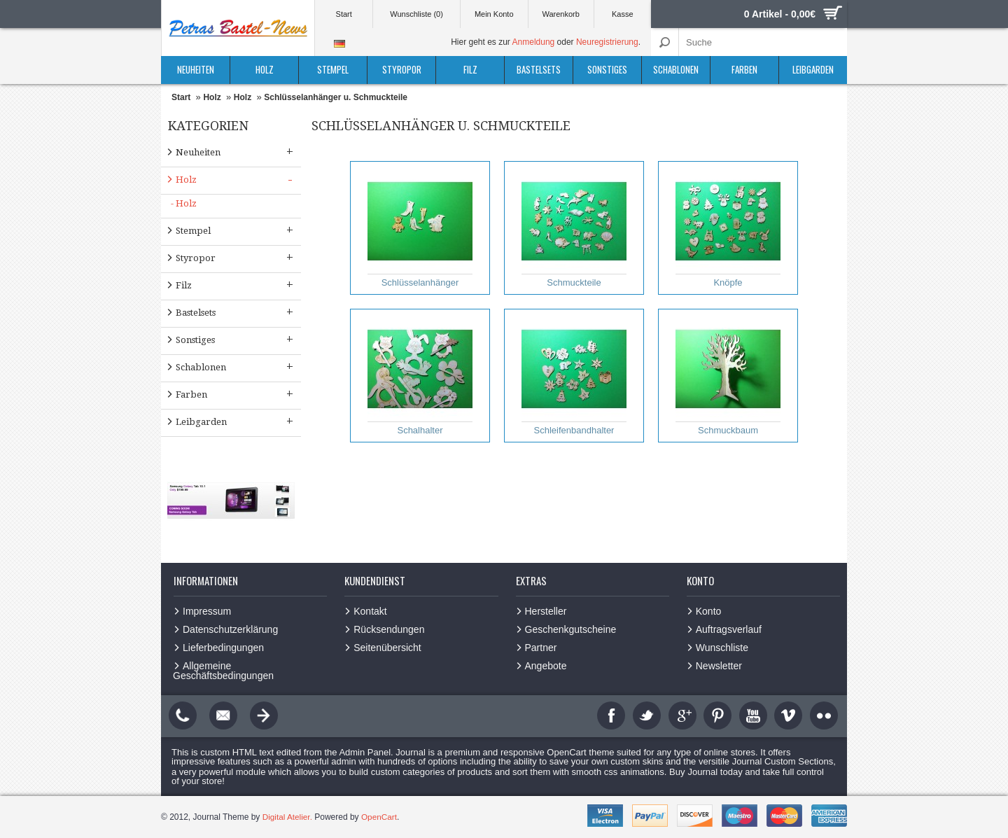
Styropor (401, 69)
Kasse (623, 14)
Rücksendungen (389, 629)
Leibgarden (813, 69)
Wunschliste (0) (416, 14)
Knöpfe (728, 228)
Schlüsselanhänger (420, 228)
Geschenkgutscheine (571, 629)
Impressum (207, 611)
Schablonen (676, 69)
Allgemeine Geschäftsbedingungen (223, 670)
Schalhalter (420, 375)
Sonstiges (607, 69)
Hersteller (546, 611)
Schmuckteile (574, 228)
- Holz (184, 203)
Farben (744, 69)
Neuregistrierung (607, 42)
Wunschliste (722, 647)
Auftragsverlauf (729, 629)
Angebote (546, 665)
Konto (709, 611)
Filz (470, 69)
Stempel (333, 69)
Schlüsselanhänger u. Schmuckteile (335, 97)
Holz (264, 69)
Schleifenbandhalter (574, 375)
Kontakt (370, 611)
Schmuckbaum (728, 375)
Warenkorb (560, 14)
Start (344, 14)
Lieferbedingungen (223, 647)
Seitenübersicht (387, 647)
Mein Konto (494, 14)
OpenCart (380, 817)
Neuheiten (195, 69)
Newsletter (719, 665)
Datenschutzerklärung (230, 629)
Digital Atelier (286, 817)
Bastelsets (539, 69)
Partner (541, 647)
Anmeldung (533, 42)
